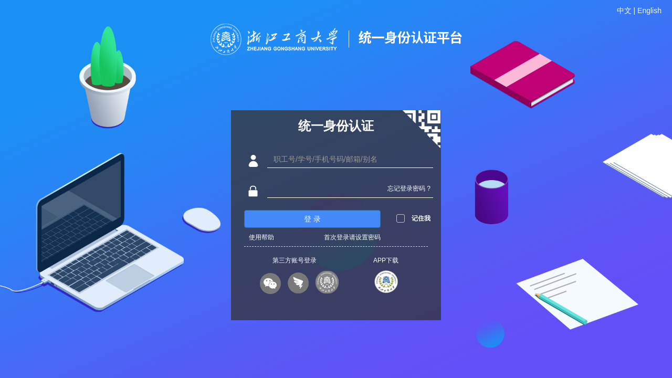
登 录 (312, 219)
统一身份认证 (336, 126)
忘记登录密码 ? (408, 188)
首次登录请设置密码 (352, 237)
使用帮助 (261, 237)
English (649, 10)
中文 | (627, 10)
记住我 (421, 218)
